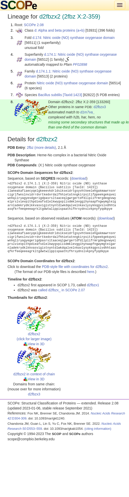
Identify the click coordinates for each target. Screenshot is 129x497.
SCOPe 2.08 (34, 25)
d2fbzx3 (100, 107)
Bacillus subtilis (50, 95)
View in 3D (34, 344)
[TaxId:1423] (72, 95)
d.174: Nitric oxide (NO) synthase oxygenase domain (73, 38)
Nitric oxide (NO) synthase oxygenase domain (72, 83)
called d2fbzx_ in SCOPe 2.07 (61, 290)
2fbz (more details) (41, 148)
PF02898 (80, 64)
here (90, 272)
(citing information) (97, 429)
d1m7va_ (87, 112)
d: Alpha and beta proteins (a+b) (59, 30)
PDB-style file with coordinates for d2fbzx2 (75, 267)
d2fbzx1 (93, 285)
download (78, 178)
